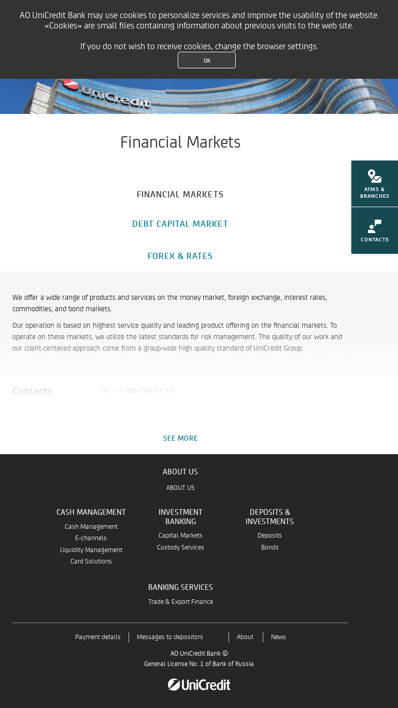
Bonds (270, 548)
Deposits (270, 536)
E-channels (91, 538)
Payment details (98, 637)
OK (207, 60)
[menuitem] (374, 187)
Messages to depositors (170, 637)
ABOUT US (180, 488)
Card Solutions (91, 562)
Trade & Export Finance (180, 602)
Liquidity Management (91, 550)
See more (180, 438)
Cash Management (91, 527)
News (278, 637)
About (245, 637)
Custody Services (180, 548)
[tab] (180, 192)
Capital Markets (181, 536)
